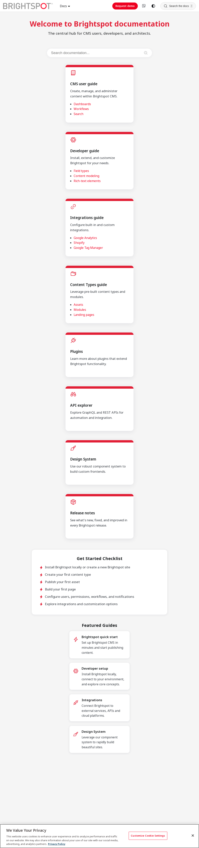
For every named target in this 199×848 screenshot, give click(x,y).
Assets (78, 304)
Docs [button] (63, 6)
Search (78, 114)
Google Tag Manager (88, 248)
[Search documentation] (96, 53)
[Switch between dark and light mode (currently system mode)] (153, 6)
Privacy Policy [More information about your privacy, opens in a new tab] (56, 844)
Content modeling (86, 176)
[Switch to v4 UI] (144, 6)
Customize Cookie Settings (148, 835)
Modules (80, 310)
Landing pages (84, 315)
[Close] (193, 835)
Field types (81, 171)
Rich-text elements (87, 181)
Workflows (81, 109)
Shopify (79, 243)
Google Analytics (85, 238)
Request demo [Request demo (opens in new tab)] (125, 6)
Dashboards (82, 104)
